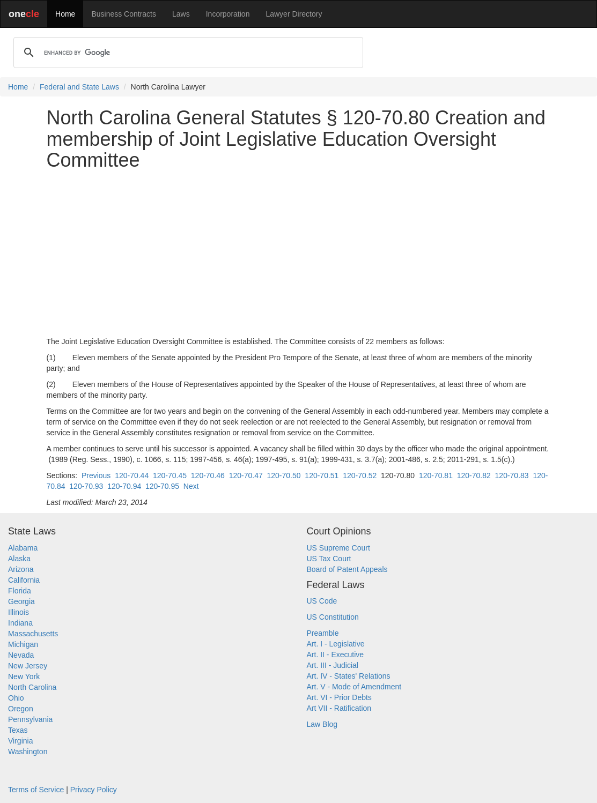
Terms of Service (36, 789)
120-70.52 (360, 475)
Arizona (20, 569)
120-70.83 (512, 475)
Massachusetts (33, 633)
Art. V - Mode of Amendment (354, 686)
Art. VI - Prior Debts (339, 697)
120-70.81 (436, 475)
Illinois (18, 612)
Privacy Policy (93, 789)
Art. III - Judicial (332, 665)
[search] (186, 52)
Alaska (19, 558)
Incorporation (228, 14)
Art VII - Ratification (339, 708)
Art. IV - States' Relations (348, 676)
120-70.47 (246, 475)
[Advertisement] (299, 254)
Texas (18, 730)
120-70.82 (474, 475)
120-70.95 (162, 486)
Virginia (20, 741)
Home (65, 14)
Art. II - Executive (335, 654)
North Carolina (32, 687)
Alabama (23, 548)
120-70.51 (321, 475)
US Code (322, 601)
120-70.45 (170, 475)
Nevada (21, 655)
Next (191, 486)
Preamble (323, 633)
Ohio (16, 698)
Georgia (21, 601)
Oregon (20, 708)
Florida (19, 590)
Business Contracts (123, 14)
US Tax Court (329, 558)
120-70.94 (124, 486)
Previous (96, 475)
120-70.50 (284, 475)
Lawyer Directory (294, 14)
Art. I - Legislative (336, 644)
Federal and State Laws (79, 87)
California (24, 580)
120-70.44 (132, 475)
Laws (181, 14)
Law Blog (322, 724)
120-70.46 (208, 475)
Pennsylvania (30, 719)
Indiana (20, 623)
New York (24, 676)
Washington (27, 751)
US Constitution (333, 617)
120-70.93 (86, 486)
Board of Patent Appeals (347, 569)
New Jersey (27, 665)
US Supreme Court (338, 548)
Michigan (23, 644)
